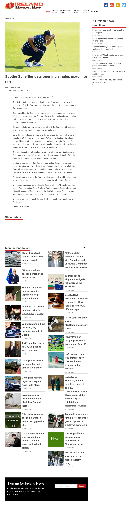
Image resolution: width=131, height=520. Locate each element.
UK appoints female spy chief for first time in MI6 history (32, 364)
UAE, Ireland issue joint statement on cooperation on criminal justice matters (74, 361)
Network (94, 11)
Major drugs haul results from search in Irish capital (32, 256)
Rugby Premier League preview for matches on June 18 (75, 340)
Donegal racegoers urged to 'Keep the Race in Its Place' (32, 381)
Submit (81, 486)
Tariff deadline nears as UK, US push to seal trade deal (33, 347)
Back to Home (10, 19)
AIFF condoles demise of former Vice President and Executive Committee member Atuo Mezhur (76, 260)
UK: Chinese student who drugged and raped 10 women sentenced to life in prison (33, 440)
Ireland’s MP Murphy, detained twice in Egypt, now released (33, 310)
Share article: (14, 217)
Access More (82, 248)
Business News (77, 11)
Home (48, 11)
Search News (86, 11)
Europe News (55, 11)
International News (65, 11)
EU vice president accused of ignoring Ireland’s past (32, 274)
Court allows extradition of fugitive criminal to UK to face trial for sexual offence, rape (76, 302)
